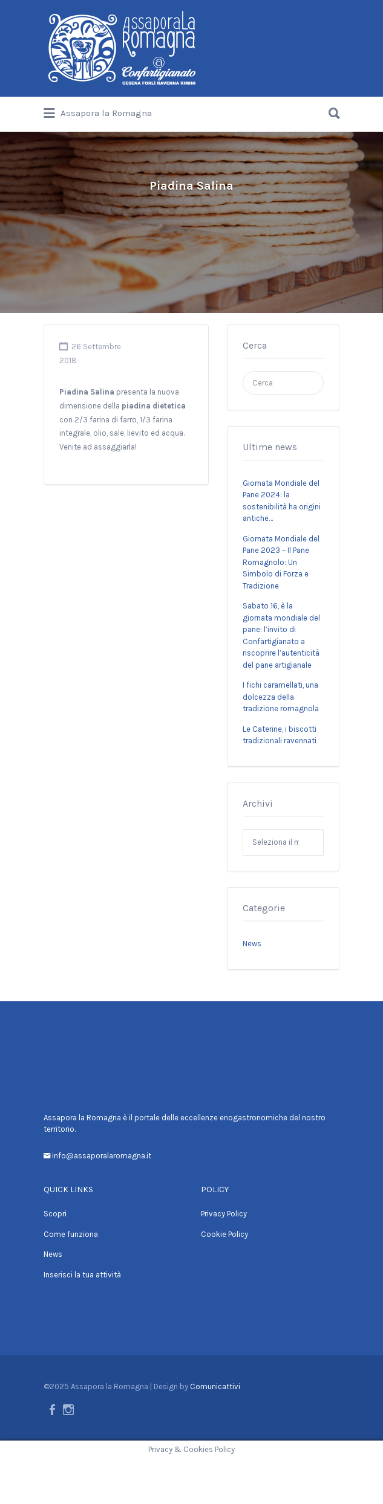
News (252, 943)
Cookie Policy (224, 1234)
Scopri (55, 1213)
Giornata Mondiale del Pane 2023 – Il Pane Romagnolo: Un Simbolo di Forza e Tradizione (281, 562)
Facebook (52, 1409)
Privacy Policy (224, 1213)
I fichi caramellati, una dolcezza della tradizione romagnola (281, 696)
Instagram (68, 1409)
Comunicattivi (215, 1386)
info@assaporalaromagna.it (100, 1155)
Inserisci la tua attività (82, 1274)
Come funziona (71, 1234)
